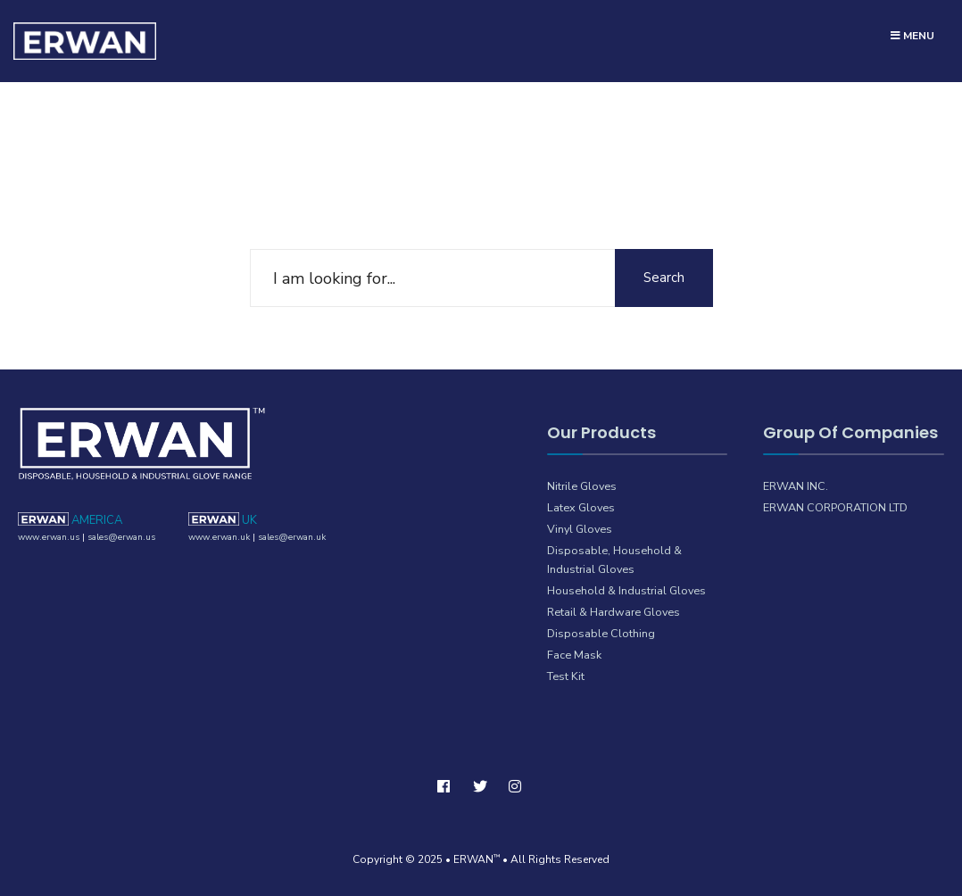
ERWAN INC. (795, 486)
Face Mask (574, 654)
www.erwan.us (48, 537)
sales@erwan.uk (292, 537)
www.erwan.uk (219, 537)
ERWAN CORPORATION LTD (835, 507)
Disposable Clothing (601, 633)
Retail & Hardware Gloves (613, 611)
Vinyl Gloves (579, 528)
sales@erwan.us (121, 537)
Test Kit (566, 676)
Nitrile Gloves (582, 486)
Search (663, 277)
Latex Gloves (581, 507)
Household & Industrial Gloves (626, 590)
